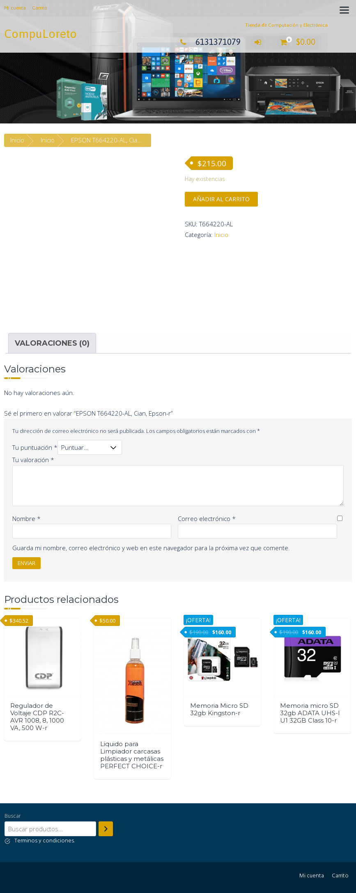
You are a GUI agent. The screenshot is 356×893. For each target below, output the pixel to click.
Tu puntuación (34, 447)
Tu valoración (33, 460)
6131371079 (208, 42)
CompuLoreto (40, 33)
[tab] (52, 343)
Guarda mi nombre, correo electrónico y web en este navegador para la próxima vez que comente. (151, 548)
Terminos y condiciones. (44, 841)
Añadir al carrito (221, 199)
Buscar (13, 816)
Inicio (17, 140)
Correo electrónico (207, 518)
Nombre (26, 518)
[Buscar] (106, 828)
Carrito (39, 8)
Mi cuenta (15, 8)
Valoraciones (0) (52, 343)
